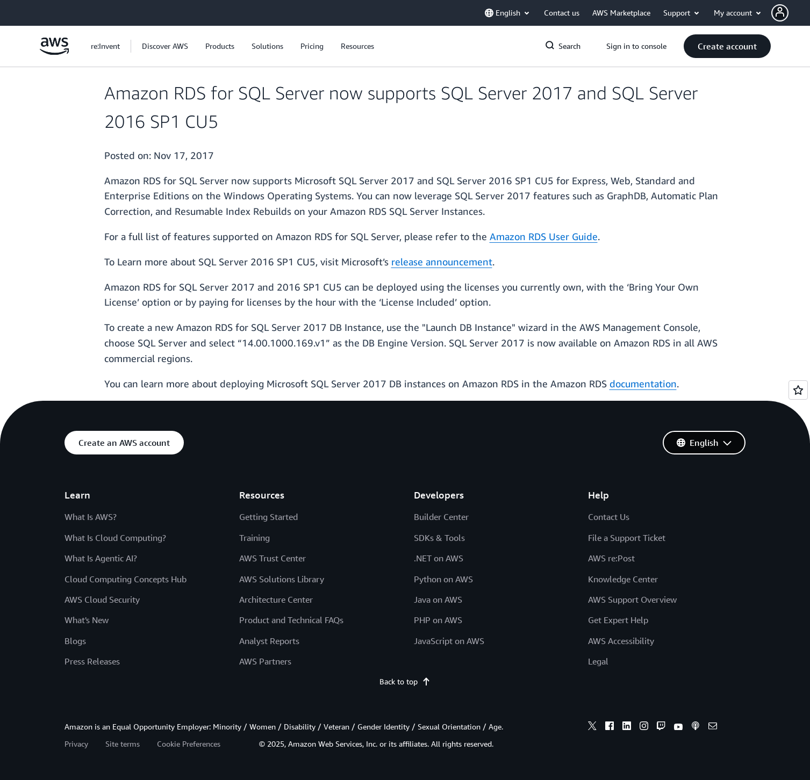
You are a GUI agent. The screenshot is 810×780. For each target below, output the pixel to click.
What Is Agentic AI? (100, 558)
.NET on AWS (438, 558)
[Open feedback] (798, 390)
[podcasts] (695, 727)
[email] (712, 727)
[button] (790, 13)
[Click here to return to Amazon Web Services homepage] (54, 51)
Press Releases (92, 661)
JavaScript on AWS (449, 640)
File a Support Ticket (626, 537)
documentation (643, 383)
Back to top (405, 681)
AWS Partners (265, 661)
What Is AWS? (90, 516)
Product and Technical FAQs (291, 620)
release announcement (441, 262)
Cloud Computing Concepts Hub (125, 579)
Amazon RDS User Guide (544, 236)
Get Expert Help (618, 620)
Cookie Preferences (188, 743)
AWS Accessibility (621, 640)
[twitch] (661, 727)
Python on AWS (443, 579)
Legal (598, 661)
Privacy (76, 743)
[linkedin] (626, 727)
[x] (592, 727)
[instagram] (644, 727)
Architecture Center (276, 599)
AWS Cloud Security (102, 599)
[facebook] (609, 727)
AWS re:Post (611, 558)
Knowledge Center (623, 579)
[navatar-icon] (780, 12)
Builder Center (441, 516)
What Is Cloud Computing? (115, 537)
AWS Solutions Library (281, 579)
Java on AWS (438, 599)
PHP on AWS (438, 620)
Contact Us (608, 516)
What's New (86, 620)
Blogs (75, 640)
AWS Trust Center (272, 558)
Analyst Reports (269, 640)
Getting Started (268, 516)
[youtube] (678, 727)
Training (254, 537)
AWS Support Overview (632, 599)
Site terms (122, 743)
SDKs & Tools (439, 537)
